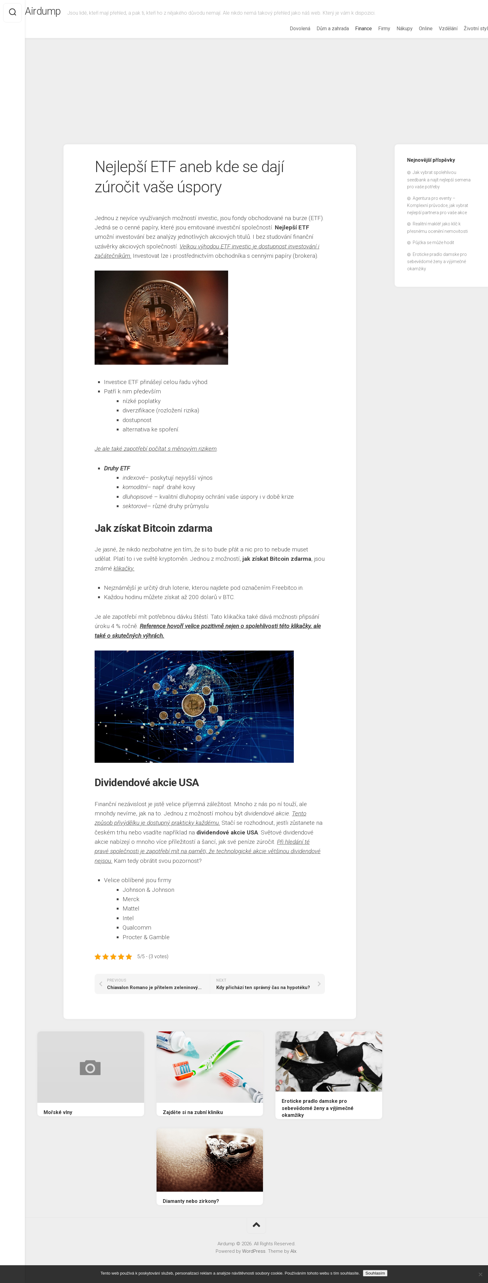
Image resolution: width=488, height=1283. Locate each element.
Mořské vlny (58, 1112)
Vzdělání (435, 28)
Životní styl (463, 28)
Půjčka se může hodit (433, 242)
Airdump (58, 12)
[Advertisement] (256, 85)
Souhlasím (375, 1273)
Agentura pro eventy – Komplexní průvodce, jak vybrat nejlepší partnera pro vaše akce (437, 205)
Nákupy (392, 28)
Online (413, 28)
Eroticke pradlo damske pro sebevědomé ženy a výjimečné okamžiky (318, 1108)
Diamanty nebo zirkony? (191, 1201)
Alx (293, 1251)
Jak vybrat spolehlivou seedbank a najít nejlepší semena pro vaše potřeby (439, 179)
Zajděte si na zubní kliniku (193, 1112)
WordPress (253, 1251)
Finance (351, 28)
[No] (480, 1274)
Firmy (372, 28)
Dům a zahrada (320, 28)
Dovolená (287, 28)
